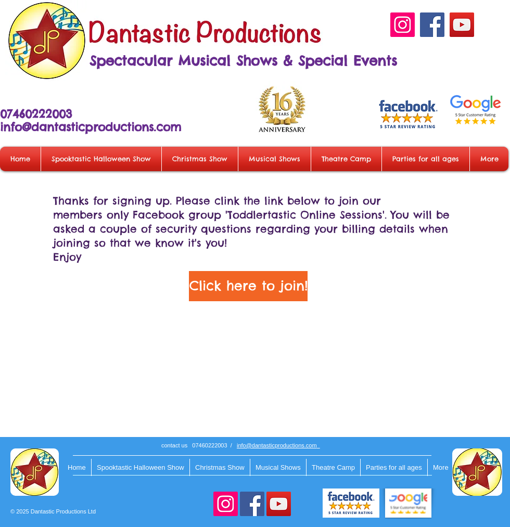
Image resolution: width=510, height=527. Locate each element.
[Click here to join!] (248, 286)
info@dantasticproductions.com (90, 127)
